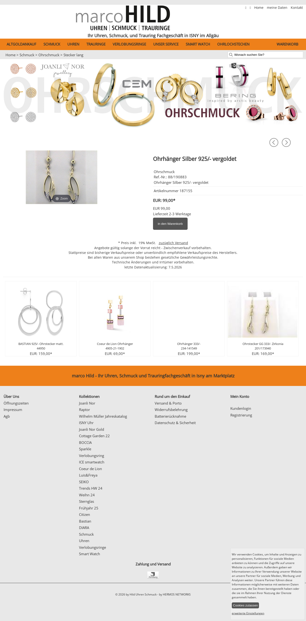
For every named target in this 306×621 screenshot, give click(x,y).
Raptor (84, 409)
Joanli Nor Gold (91, 429)
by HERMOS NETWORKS (175, 594)
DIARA (84, 527)
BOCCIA (85, 442)
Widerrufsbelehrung (171, 409)
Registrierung (241, 415)
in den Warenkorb (170, 224)
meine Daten (277, 7)
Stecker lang (73, 54)
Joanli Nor (87, 403)
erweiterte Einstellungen (248, 613)
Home (259, 7)
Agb (7, 416)
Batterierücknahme (170, 416)
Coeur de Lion (90, 468)
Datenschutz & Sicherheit (175, 422)
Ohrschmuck (48, 54)
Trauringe (96, 44)
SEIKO (84, 481)
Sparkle (85, 449)
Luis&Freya (88, 475)
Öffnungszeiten (16, 403)
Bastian (85, 521)
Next (293, 321)
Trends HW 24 (90, 488)
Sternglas (86, 501)
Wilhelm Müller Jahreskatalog (103, 416)
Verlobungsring (91, 455)
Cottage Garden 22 (94, 435)
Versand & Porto (168, 403)
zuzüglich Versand (173, 243)
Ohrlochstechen (233, 44)
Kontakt (297, 7)
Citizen (84, 514)
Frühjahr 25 (88, 508)
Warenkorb (287, 44)
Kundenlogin (240, 408)
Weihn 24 (87, 495)
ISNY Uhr (86, 422)
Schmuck (51, 44)
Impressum (13, 409)
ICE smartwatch (91, 462)
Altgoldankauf (21, 44)
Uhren (73, 44)
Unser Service (166, 44)
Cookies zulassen (245, 605)
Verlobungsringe (129, 44)
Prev (12, 321)
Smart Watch (198, 44)
